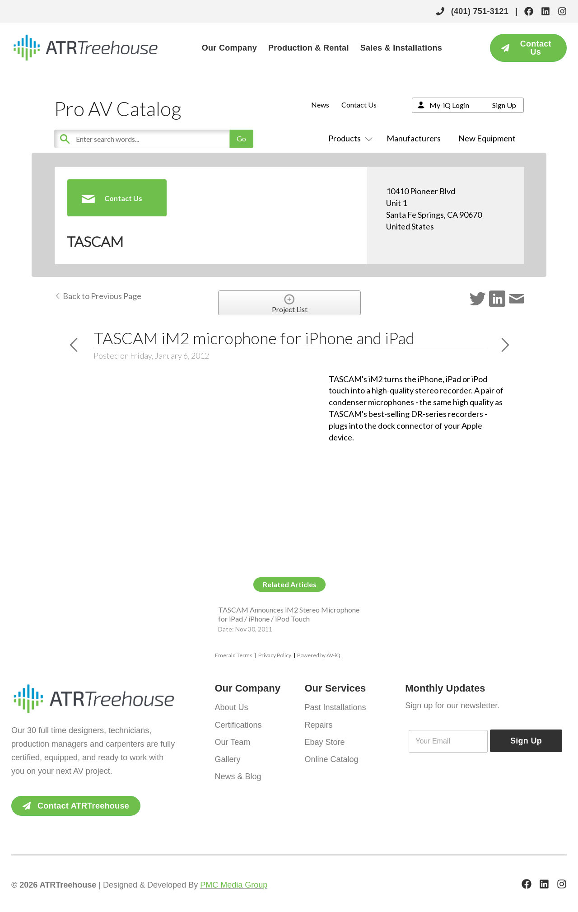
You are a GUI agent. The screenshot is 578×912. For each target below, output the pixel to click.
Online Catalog (331, 758)
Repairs (318, 724)
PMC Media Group (233, 884)
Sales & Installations (401, 47)
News (320, 104)
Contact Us (359, 104)
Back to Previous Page (97, 296)
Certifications (238, 724)
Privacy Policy (274, 655)
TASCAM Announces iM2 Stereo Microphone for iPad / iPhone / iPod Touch (288, 613)
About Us (231, 707)
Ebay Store (324, 741)
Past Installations (335, 707)
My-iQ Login (449, 105)
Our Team (233, 741)
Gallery (228, 758)
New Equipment (487, 138)
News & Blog (238, 776)
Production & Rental (308, 47)
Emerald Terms (233, 655)
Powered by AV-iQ (318, 655)
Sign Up (504, 105)
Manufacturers (414, 138)
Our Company (229, 47)
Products (348, 138)
